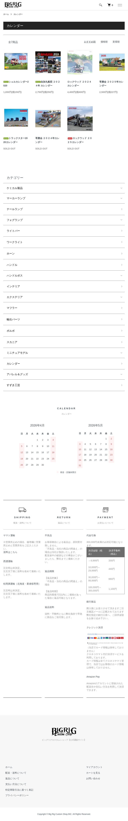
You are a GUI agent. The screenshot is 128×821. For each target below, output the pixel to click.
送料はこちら (10, 552)
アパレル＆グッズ (17, 374)
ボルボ (11, 330)
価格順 (104, 41)
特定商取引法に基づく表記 (17, 789)
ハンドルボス (15, 275)
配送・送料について (13, 772)
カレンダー (19, 14)
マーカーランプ (16, 198)
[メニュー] (120, 5)
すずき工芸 (13, 385)
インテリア (13, 286)
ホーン (11, 253)
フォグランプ (15, 220)
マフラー (12, 307)
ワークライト (15, 242)
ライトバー (13, 230)
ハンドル (12, 264)
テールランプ (15, 209)
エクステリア (15, 297)
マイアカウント (92, 767)
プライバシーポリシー (15, 795)
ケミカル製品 (15, 188)
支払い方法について (13, 784)
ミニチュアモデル (17, 352)
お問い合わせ (91, 778)
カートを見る (91, 772)
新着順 (116, 41)
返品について (10, 778)
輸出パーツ (13, 319)
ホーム (6, 14)
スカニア (12, 342)
